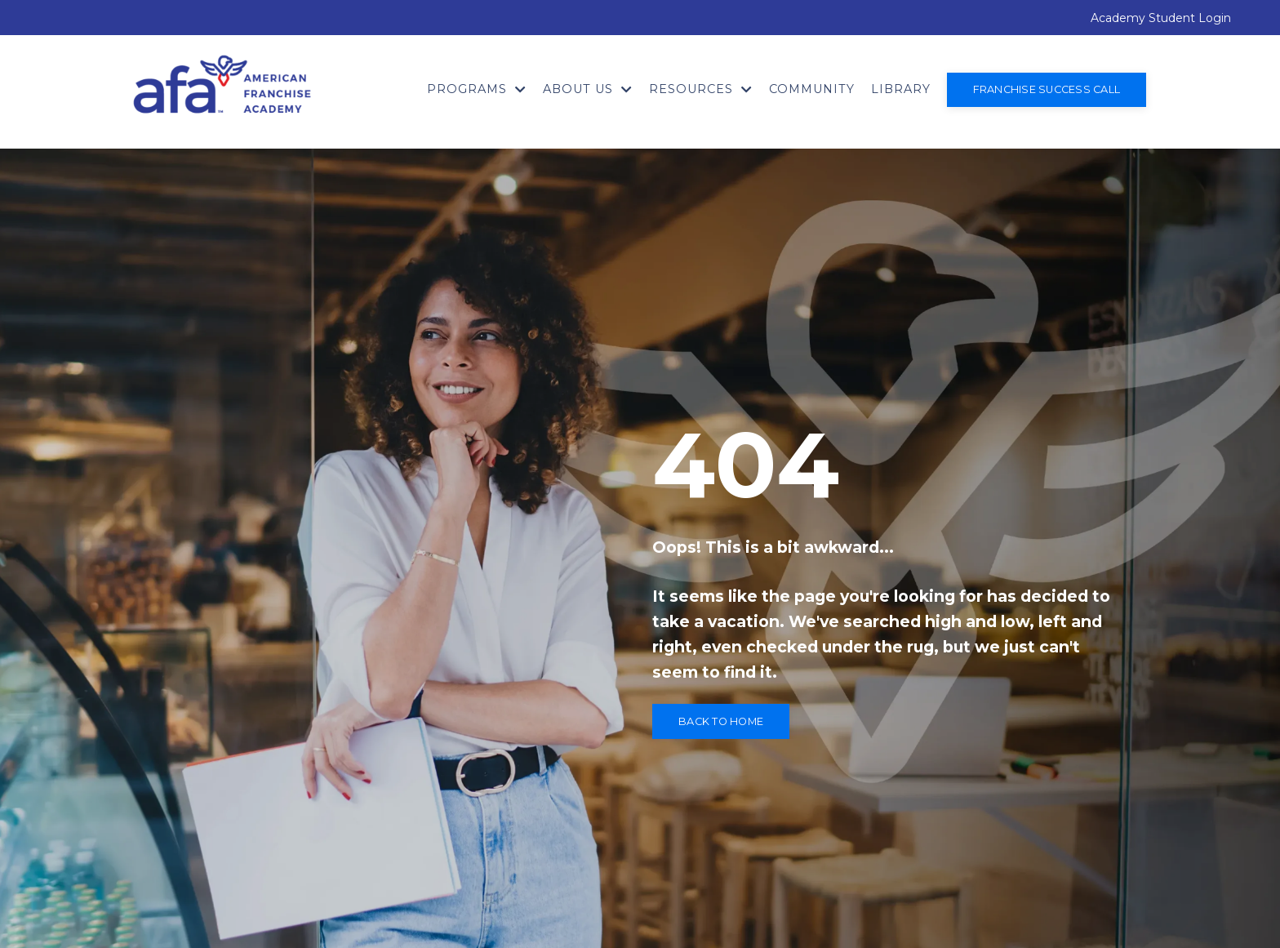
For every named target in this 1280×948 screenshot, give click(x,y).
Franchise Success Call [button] (1047, 89)
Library (901, 89)
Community (812, 89)
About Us (588, 89)
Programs (477, 89)
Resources (701, 89)
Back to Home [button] (720, 721)
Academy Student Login (1161, 18)
